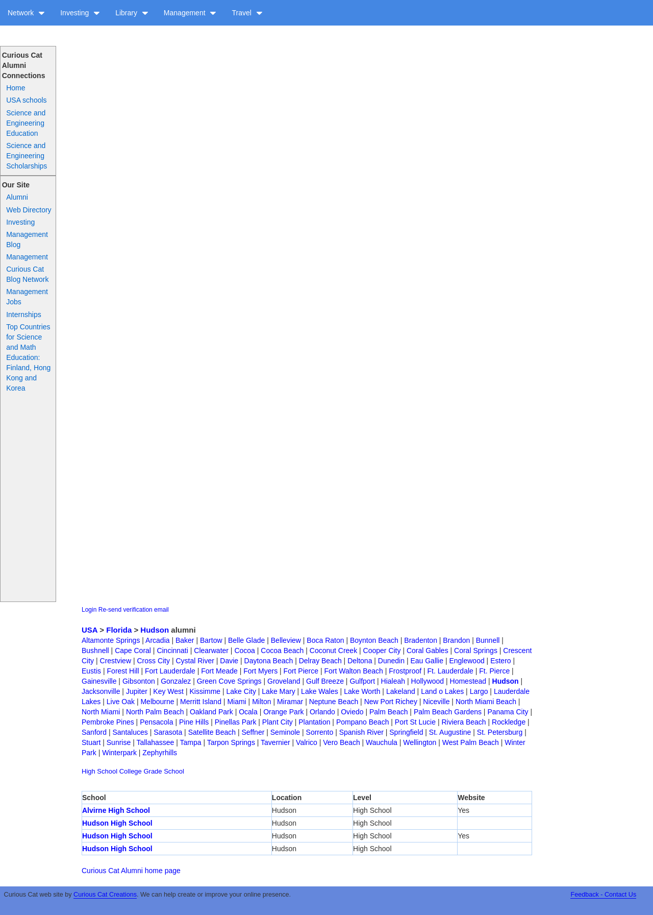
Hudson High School (117, 823)
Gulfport (362, 681)
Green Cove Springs (229, 681)
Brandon (456, 640)
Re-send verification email (133, 609)
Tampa (191, 742)
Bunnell (488, 640)
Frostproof (405, 671)
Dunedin (391, 661)
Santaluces (129, 732)
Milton (261, 701)
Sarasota (168, 732)
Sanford (94, 732)
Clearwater (211, 650)
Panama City (507, 712)
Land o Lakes (442, 691)
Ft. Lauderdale (450, 671)
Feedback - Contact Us (603, 894)
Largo (479, 691)
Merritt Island (200, 701)
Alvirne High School (116, 810)
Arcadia (157, 640)
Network (26, 13)
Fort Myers (260, 671)
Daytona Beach (268, 661)
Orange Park (283, 712)
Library (131, 13)
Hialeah (393, 681)
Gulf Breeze (325, 681)
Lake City (241, 691)
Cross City (153, 661)
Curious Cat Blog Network (27, 274)
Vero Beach (341, 742)
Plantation (314, 722)
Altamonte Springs (111, 640)
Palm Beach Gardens (448, 712)
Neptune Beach (334, 701)
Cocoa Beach (282, 650)
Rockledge (508, 722)
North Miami (101, 712)
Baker (184, 640)
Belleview (286, 640)
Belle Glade (246, 640)
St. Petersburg (500, 732)
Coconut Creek (333, 650)
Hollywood (427, 681)
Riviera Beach (463, 722)
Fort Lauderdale (170, 671)
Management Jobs (27, 296)
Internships (23, 314)
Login (89, 609)
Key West (168, 691)
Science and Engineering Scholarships (26, 155)
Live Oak (121, 701)
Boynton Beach (374, 640)
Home (15, 88)
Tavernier (275, 742)
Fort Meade (219, 671)
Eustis (91, 671)
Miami (236, 701)
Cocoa (244, 650)
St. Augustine (450, 732)
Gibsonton (138, 681)
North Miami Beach (486, 701)
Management (190, 13)
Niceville (436, 701)
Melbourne (157, 701)
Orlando (322, 712)
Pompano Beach (362, 722)
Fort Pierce (301, 671)
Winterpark (119, 753)
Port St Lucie (415, 722)
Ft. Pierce (494, 671)
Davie (229, 661)
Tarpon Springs (231, 742)
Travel (247, 13)
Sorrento (320, 732)
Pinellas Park (236, 722)
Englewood (466, 661)
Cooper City (382, 650)
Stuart (91, 742)
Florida (119, 629)
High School (99, 771)
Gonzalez (176, 681)
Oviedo (352, 712)
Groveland (283, 681)
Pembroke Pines (108, 722)
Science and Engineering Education (25, 123)
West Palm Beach (470, 742)
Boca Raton (325, 640)
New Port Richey (390, 701)
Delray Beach (320, 661)
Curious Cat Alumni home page (131, 870)
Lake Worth (362, 691)
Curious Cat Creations (105, 894)
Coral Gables (427, 650)
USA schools (26, 100)
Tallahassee (155, 742)
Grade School (163, 771)
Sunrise (119, 742)
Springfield (406, 732)
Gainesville (99, 681)
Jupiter (136, 691)
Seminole (285, 732)
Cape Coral (133, 650)
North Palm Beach (155, 712)
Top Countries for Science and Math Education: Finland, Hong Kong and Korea (28, 357)
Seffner (252, 732)
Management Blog (27, 239)
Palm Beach (388, 712)
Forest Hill (123, 671)
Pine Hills (194, 722)
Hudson (154, 629)
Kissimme (204, 691)
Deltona (359, 661)
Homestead (468, 681)
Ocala (248, 712)
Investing (80, 13)
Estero (500, 661)
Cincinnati (172, 650)
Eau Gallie (426, 661)
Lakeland (400, 691)
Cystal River (194, 661)
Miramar (290, 701)
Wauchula (381, 742)
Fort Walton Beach (353, 671)
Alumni (17, 197)
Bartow (211, 640)
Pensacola (156, 722)
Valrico (306, 742)
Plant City (277, 722)
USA (89, 629)
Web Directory (28, 210)
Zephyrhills (159, 753)
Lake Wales (319, 691)
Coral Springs (475, 650)
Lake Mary (278, 691)
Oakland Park (211, 712)
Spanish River (361, 732)
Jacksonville (101, 691)
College (130, 771)
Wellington (419, 742)
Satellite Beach (212, 732)
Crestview (115, 661)
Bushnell (95, 650)
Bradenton (420, 640)
